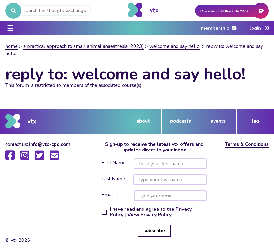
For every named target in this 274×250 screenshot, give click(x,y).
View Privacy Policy (149, 215)
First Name (113, 163)
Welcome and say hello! (174, 46)
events (218, 121)
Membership (215, 28)
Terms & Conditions (247, 144)
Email (108, 195)
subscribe (154, 230)
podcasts (180, 121)
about (143, 121)
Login (255, 28)
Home (11, 46)
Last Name (113, 179)
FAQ (255, 121)
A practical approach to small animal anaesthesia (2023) (83, 46)
